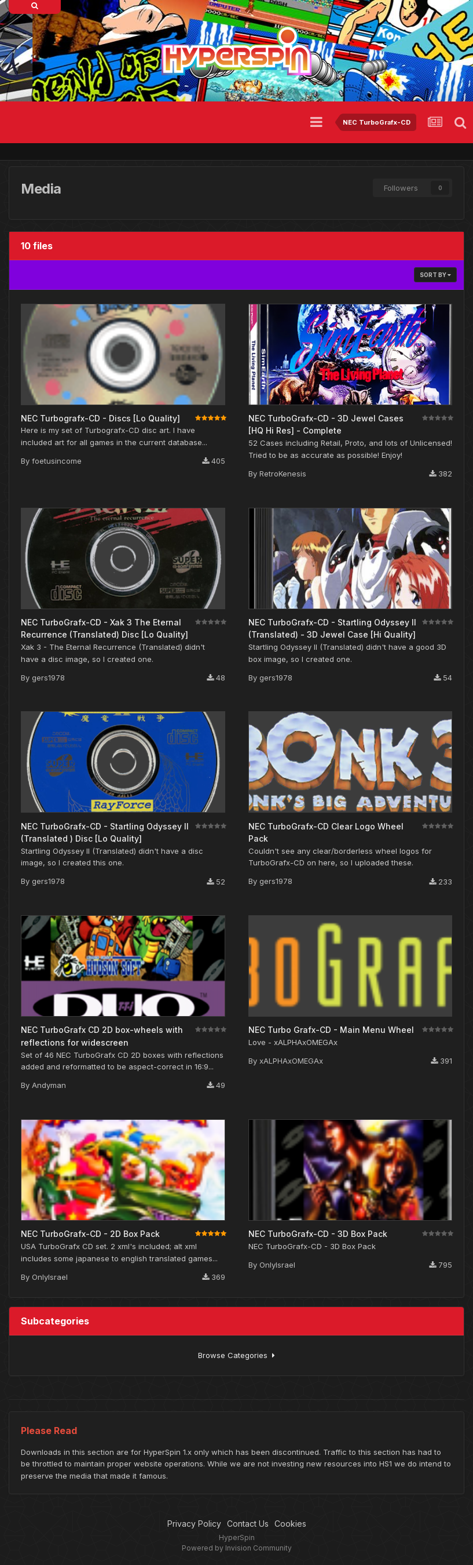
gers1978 (48, 677)
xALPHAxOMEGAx (291, 1060)
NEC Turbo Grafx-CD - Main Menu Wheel (331, 1030)
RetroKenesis (282, 473)
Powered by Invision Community (237, 1548)
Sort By (435, 274)
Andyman (49, 1085)
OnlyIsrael (50, 1277)
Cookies (290, 1523)
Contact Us (248, 1523)
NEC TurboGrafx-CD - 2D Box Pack (90, 1234)
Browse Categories (236, 1355)
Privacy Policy (194, 1523)
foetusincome (57, 460)
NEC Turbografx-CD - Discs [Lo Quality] (100, 418)
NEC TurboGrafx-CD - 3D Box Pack (317, 1234)
